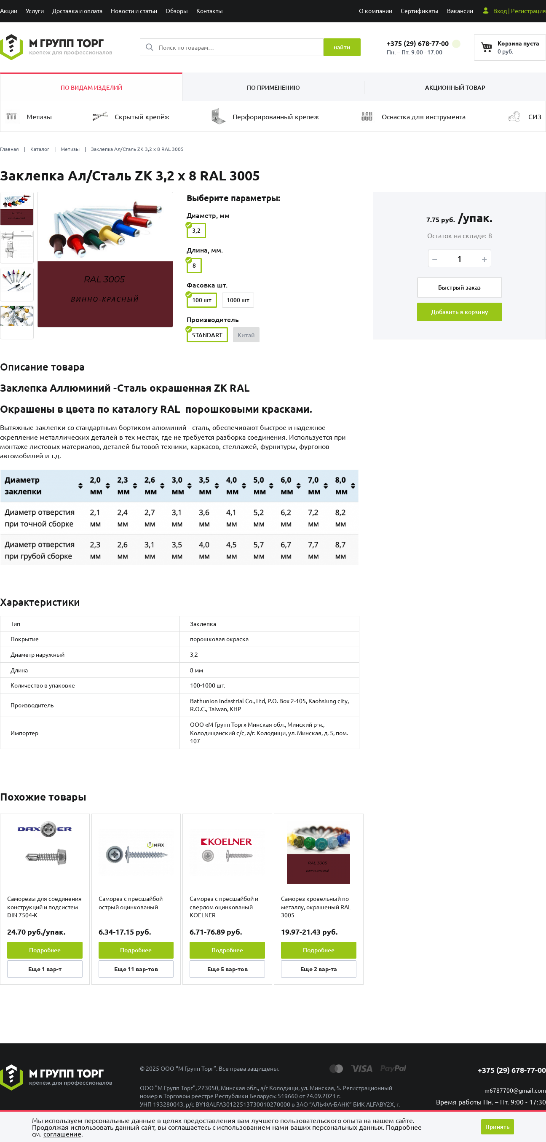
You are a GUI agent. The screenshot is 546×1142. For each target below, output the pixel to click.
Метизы (28, 117)
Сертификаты (420, 10)
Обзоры (177, 10)
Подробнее (45, 950)
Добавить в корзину (459, 312)
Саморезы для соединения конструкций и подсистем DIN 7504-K (44, 907)
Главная (9, 148)
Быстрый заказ (459, 287)
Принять (497, 1127)
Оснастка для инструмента (413, 116)
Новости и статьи (134, 10)
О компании (375, 10)
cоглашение (62, 1133)
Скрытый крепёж (131, 116)
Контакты (209, 10)
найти (342, 47)
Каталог (39, 148)
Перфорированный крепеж (265, 116)
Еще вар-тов (136, 969)
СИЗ (523, 116)
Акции (8, 10)
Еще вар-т (45, 969)
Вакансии (460, 10)
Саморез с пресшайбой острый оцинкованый (131, 903)
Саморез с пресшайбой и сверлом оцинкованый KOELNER (224, 907)
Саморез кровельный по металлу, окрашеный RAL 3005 (316, 907)
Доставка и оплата (77, 10)
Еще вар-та (318, 969)
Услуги (35, 10)
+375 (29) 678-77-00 (423, 43)
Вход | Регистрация (519, 10)
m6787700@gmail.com (515, 1090)
